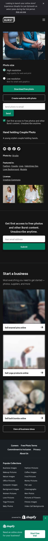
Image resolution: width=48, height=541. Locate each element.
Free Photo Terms (29, 445)
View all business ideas (24, 428)
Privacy (37, 449)
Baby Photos (8, 506)
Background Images (11, 489)
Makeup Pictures (10, 472)
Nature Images (9, 476)
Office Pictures (9, 480)
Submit (24, 246)
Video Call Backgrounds (34, 506)
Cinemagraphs (30, 489)
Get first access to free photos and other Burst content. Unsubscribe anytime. (24, 121)
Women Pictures (9, 493)
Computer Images (10, 484)
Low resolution (13, 78)
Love (21, 165)
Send (8, 113)
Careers (14, 445)
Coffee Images (30, 472)
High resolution (14, 70)
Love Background (11, 169)
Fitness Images (31, 501)
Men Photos (29, 493)
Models (23, 169)
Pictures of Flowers (32, 497)
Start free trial (34, 534)
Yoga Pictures (8, 501)
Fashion (6, 165)
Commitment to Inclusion (19, 449)
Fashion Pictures (31, 467)
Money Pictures (31, 480)
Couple (14, 165)
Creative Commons (11, 179)
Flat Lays (28, 484)
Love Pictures (8, 497)
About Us (24, 453)
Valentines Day (31, 165)
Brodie (15, 155)
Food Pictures (30, 476)
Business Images (10, 467)
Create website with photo (24, 98)
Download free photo (24, 88)
